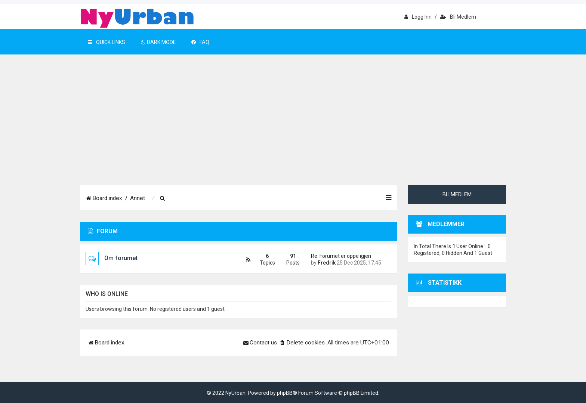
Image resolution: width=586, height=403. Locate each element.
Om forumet (121, 258)
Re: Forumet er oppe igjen (341, 256)
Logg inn (418, 17)
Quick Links (106, 42)
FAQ (200, 42)
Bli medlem (458, 17)
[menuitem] (162, 198)
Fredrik (327, 263)
